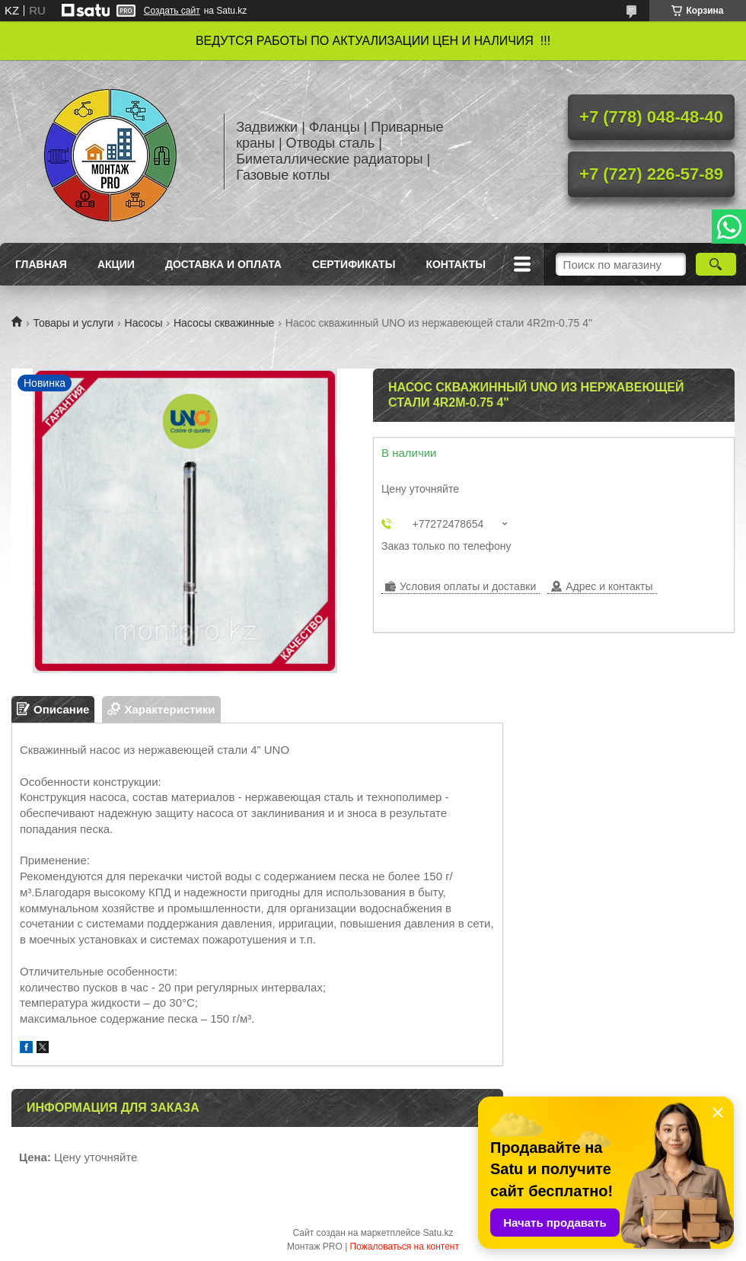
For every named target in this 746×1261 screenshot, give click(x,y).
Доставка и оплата (223, 264)
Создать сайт (172, 10)
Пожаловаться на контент (404, 1246)
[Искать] (716, 264)
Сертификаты (353, 264)
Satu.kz (437, 1232)
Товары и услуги (73, 323)
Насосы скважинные (224, 323)
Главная (41, 264)
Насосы (144, 323)
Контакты (455, 264)
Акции (116, 264)
